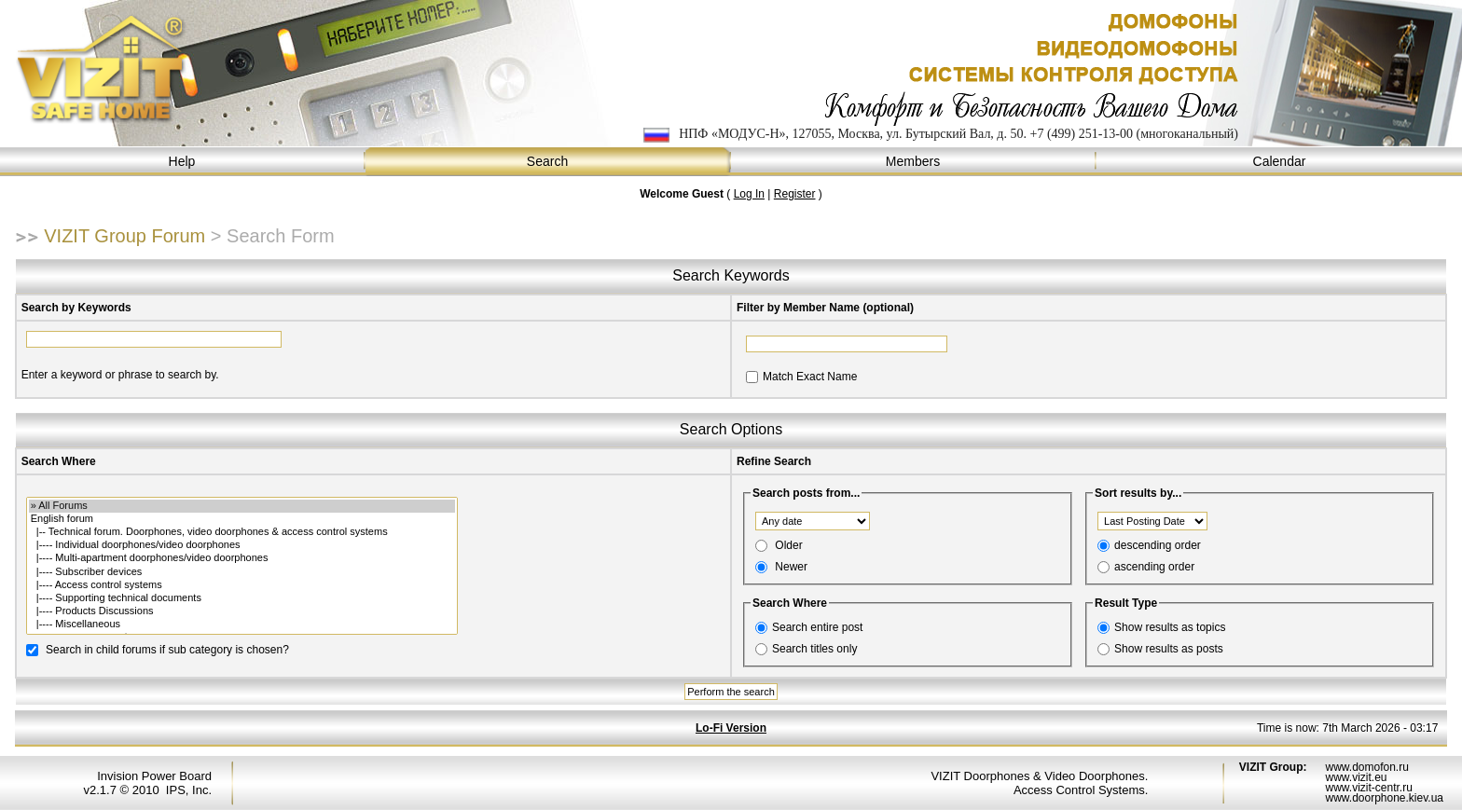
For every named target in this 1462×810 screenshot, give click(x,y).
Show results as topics (1169, 627)
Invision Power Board (154, 776)
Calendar (1279, 161)
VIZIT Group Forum (124, 236)
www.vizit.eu (1355, 777)
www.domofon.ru (1366, 767)
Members (913, 161)
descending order (1157, 545)
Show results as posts (1168, 648)
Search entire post (817, 627)
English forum (242, 519)
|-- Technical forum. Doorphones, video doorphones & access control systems (242, 532)
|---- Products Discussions (242, 611)
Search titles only (814, 648)
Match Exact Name (810, 376)
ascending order (1154, 566)
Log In (749, 193)
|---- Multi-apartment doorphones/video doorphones (242, 558)
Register (795, 193)
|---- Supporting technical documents (242, 598)
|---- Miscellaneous (242, 624)
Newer (791, 566)
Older (788, 545)
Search (548, 161)
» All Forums (242, 506)
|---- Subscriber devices (242, 572)
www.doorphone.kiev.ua (1384, 797)
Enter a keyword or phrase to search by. (120, 374)
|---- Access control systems (242, 585)
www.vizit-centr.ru (1368, 787)
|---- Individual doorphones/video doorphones (242, 545)
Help (183, 161)
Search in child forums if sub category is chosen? (167, 648)
